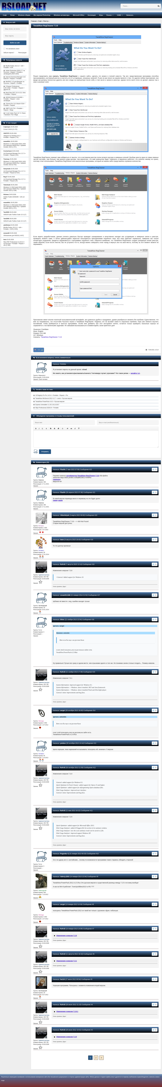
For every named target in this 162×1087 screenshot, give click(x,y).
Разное (109, 15)
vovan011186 (65, 595)
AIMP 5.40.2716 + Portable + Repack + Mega (13, 109)
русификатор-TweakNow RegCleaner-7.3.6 (82, 476)
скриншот (57, 479)
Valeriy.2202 (64, 876)
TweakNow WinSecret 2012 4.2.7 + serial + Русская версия (53, 398)
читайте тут (135, 373)
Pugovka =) (64, 854)
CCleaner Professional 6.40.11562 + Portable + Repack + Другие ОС (14, 88)
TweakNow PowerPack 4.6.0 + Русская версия (49, 401)
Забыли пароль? (8, 52)
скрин (55, 500)
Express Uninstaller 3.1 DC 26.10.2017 (47, 404)
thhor (62, 619)
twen (62, 540)
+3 (38, 350)
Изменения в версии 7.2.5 (66, 936)
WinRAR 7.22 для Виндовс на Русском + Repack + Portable (14, 82)
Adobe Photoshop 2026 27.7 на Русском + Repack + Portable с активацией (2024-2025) (14, 72)
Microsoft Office (78, 15)
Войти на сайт (15, 43)
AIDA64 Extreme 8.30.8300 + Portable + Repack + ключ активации (13, 99)
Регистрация (22, 52)
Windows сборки (24, 15)
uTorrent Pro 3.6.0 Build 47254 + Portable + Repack (14, 104)
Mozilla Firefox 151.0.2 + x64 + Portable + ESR (14, 66)
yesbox (63, 743)
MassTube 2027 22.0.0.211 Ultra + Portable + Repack (14, 93)
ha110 (62, 979)
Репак (12, 15)
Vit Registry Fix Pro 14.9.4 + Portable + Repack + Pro (51, 395)
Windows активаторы (61, 15)
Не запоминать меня (12, 49)
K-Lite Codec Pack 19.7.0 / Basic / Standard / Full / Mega (15, 114)
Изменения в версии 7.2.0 (66, 1037)
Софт (5, 15)
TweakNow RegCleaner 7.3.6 (51, 337)
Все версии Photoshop (42, 15)
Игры (101, 15)
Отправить (45, 451)
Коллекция (92, 15)
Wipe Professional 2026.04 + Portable (47, 408)
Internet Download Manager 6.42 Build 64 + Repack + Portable (15, 77)
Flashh (62, 469)
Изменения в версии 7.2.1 (66, 961)
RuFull (62, 564)
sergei (62, 710)
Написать (129, 15)
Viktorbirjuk (64, 515)
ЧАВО (119, 15)
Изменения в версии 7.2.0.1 (67, 1011)
